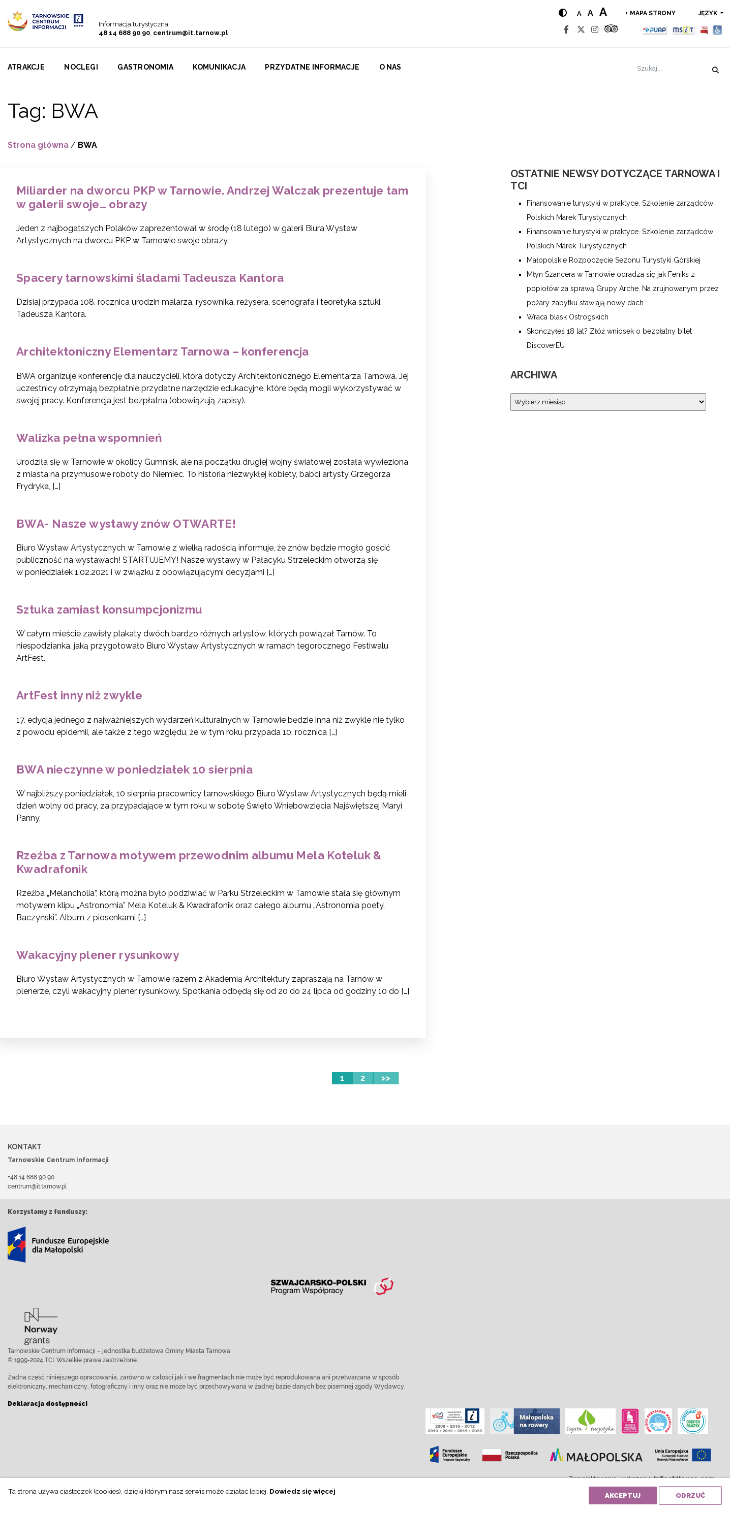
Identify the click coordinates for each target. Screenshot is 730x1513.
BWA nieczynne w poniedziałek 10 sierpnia (134, 769)
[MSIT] (683, 30)
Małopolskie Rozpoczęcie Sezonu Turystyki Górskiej (614, 260)
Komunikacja (219, 67)
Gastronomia (145, 67)
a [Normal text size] (579, 13)
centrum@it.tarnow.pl (190, 33)
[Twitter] (581, 30)
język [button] (708, 13)
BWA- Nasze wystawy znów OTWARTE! (126, 523)
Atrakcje (26, 67)
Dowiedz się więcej (302, 1491)
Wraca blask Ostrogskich (568, 317)
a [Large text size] (603, 11)
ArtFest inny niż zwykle (79, 695)
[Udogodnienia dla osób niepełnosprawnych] (717, 30)
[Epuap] (655, 30)
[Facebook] (566, 30)
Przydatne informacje (312, 67)
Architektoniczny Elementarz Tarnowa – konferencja (162, 351)
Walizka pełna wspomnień (89, 437)
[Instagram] (594, 30)
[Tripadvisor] (611, 30)
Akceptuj (623, 1495)
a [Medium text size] (590, 13)
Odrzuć (690, 1495)
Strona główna (38, 145)
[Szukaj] (668, 68)
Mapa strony (653, 13)
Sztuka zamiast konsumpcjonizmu (109, 609)
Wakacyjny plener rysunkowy (97, 954)
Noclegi (81, 67)
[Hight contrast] (563, 13)
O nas (390, 67)
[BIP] (704, 30)
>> (385, 1078)
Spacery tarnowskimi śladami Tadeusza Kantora (150, 277)
